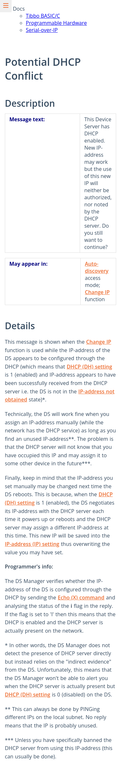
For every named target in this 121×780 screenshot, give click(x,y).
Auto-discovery (96, 267)
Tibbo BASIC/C (43, 15)
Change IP (97, 292)
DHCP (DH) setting (89, 366)
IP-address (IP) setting (32, 544)
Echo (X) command (81, 597)
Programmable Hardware (56, 22)
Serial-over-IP (42, 30)
